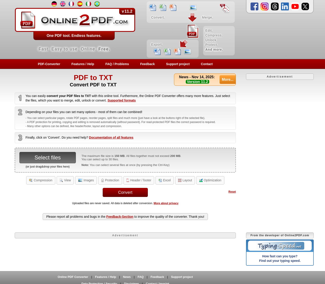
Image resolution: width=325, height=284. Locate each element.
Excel (164, 180)
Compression (40, 180)
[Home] (125, 29)
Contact (207, 64)
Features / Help (83, 64)
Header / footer (138, 180)
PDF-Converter (49, 64)
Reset (232, 191)
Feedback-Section (119, 216)
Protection (110, 180)
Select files (48, 157)
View (65, 180)
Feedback (147, 64)
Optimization (210, 180)
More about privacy (166, 203)
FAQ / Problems (117, 64)
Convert (125, 192)
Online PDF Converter (73, 277)
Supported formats (121, 100)
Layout (185, 180)
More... (228, 79)
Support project (178, 64)
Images (86, 180)
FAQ (141, 277)
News (127, 277)
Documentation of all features (111, 137)
